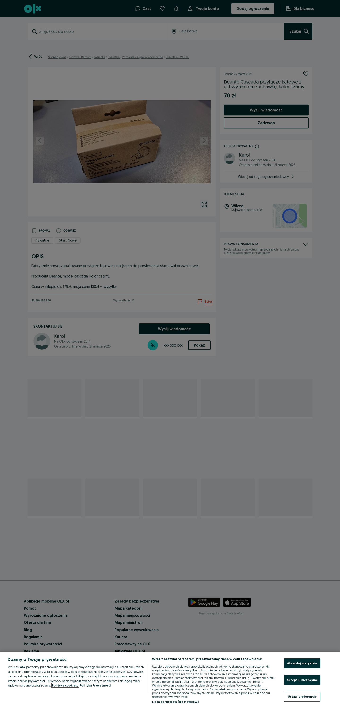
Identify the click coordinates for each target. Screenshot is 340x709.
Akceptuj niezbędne (302, 680)
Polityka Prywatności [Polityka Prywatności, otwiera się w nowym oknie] (95, 685)
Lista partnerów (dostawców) (175, 702)
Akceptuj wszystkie (302, 663)
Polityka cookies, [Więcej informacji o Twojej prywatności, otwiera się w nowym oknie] (65, 685)
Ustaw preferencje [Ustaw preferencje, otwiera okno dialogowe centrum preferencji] (302, 696)
